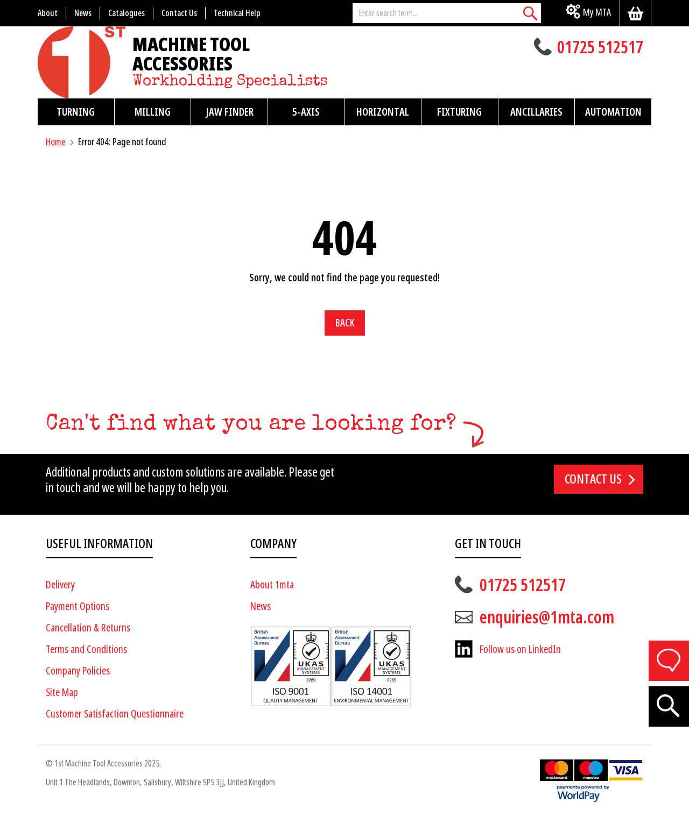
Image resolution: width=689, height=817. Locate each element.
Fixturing (459, 112)
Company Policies (78, 671)
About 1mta (272, 585)
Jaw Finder (230, 112)
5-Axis (306, 112)
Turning (76, 112)
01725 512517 (600, 48)
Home (56, 141)
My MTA (597, 12)
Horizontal (382, 112)
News (260, 606)
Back (344, 323)
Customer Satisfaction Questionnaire (115, 714)
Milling (153, 112)
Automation (613, 112)
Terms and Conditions (86, 649)
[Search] (530, 13)
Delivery (60, 585)
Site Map (62, 692)
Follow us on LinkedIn (520, 649)
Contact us (593, 479)
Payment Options (77, 606)
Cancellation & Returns (88, 628)
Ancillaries (536, 112)
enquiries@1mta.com (547, 617)
